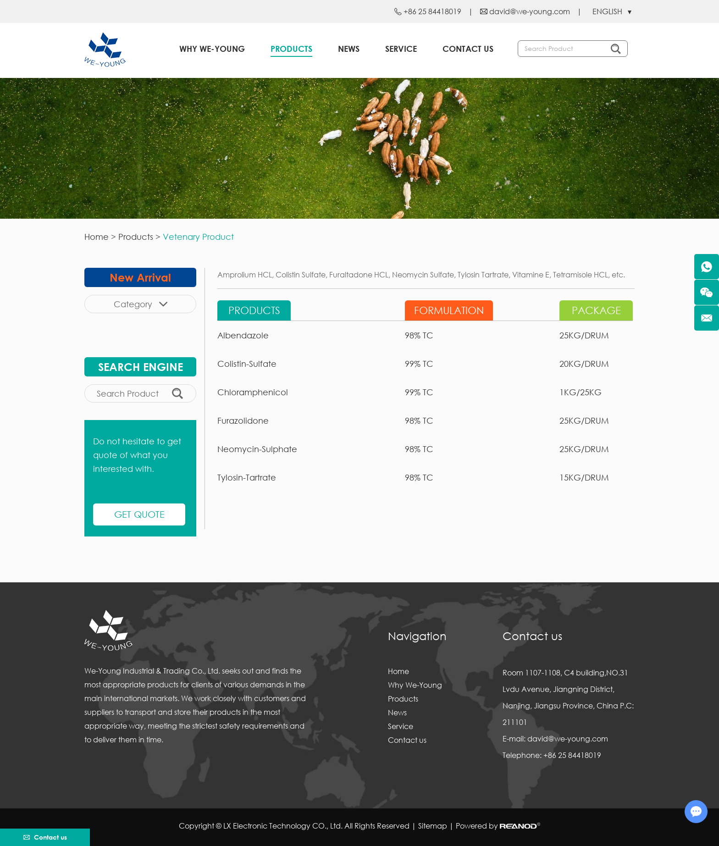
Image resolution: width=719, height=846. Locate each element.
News (349, 49)
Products (291, 49)
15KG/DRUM (584, 477)
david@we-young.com (529, 11)
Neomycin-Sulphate (257, 449)
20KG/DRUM (584, 364)
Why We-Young (212, 49)
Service (401, 49)
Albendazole (243, 335)
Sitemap (432, 825)
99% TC (419, 364)
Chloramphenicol (252, 392)
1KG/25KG (580, 392)
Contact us (467, 49)
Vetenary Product (198, 237)
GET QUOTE (139, 514)
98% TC (419, 335)
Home (96, 237)
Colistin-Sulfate (247, 364)
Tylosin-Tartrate (246, 477)
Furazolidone (243, 420)
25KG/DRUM (584, 335)
